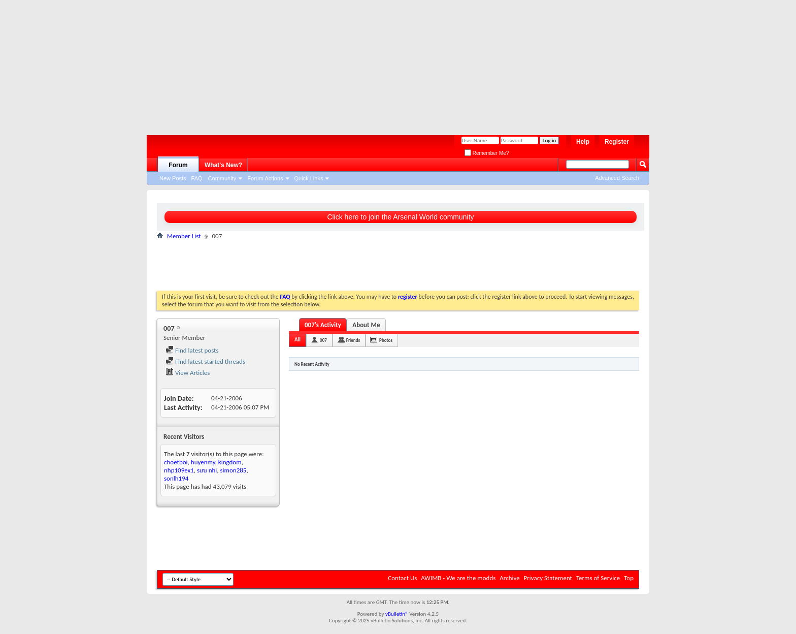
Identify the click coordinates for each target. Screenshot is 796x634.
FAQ (197, 178)
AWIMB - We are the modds (458, 578)
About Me (366, 325)
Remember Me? (487, 153)
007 (323, 340)
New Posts (172, 178)
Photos (385, 340)
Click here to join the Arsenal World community (400, 217)
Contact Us (402, 578)
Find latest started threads (205, 361)
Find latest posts (192, 350)
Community (222, 178)
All (297, 339)
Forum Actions (265, 178)
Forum (178, 165)
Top (629, 578)
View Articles (187, 372)
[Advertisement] (393, 63)
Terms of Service (598, 578)
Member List (184, 236)
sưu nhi (207, 470)
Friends (353, 340)
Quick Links (308, 178)
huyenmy (203, 462)
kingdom (230, 462)
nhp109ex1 (179, 470)
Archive (509, 578)
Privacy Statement (548, 578)
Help (582, 141)
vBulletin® (396, 614)
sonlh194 (176, 478)
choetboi (176, 462)
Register (617, 141)
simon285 (233, 470)
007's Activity (323, 325)
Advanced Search (617, 178)
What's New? (223, 165)
